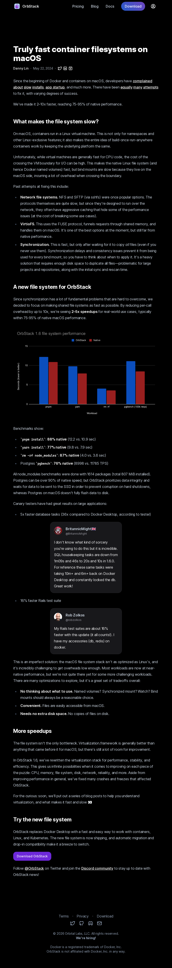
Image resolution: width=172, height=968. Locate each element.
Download (133, 6)
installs (38, 87)
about (18, 87)
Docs (110, 6)
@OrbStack (34, 868)
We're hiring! (86, 938)
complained (142, 81)
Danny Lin (21, 68)
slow (27, 87)
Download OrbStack (32, 856)
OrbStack (26, 6)
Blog (95, 6)
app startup (54, 87)
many (137, 87)
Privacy (83, 916)
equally (126, 87)
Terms (64, 916)
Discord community (97, 868)
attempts (150, 87)
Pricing (78, 6)
